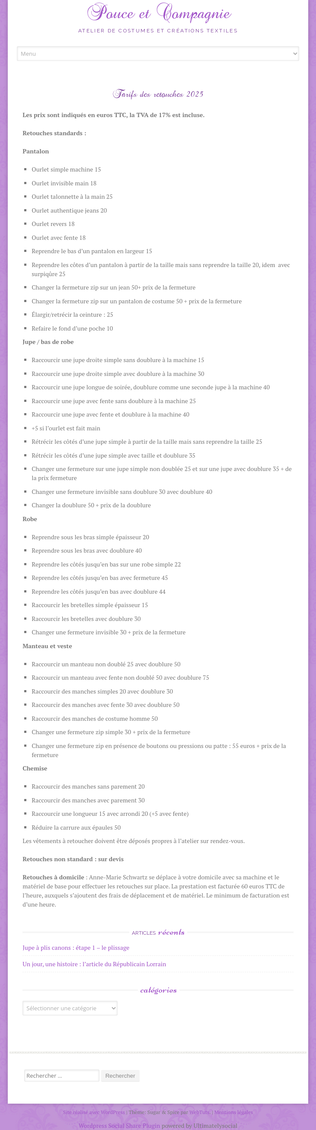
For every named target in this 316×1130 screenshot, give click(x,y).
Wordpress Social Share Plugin (120, 1125)
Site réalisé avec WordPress (94, 1112)
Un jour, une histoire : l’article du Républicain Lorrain (94, 964)
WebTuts (199, 1112)
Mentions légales (233, 1112)
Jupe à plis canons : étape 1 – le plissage (75, 947)
